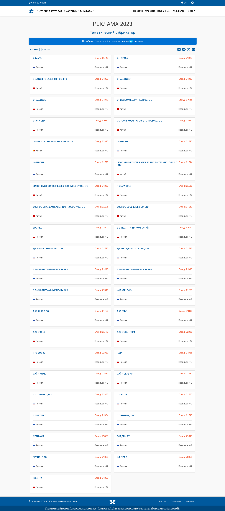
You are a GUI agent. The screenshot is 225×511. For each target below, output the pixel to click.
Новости (162, 501)
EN (184, 3)
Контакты (190, 501)
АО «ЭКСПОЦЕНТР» (43, 501)
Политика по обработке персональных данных (118, 508)
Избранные (163, 11)
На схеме (138, 11)
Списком (150, 11)
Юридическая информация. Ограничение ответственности (70, 508)
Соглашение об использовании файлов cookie (159, 508)
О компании (176, 501)
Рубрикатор (178, 11)
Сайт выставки (37, 3)
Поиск (190, 11)
